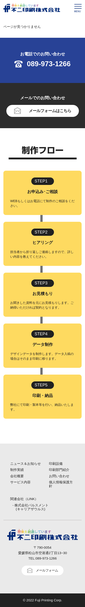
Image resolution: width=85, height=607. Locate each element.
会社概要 (17, 476)
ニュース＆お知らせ (25, 463)
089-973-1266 (48, 64)
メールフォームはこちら (50, 111)
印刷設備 (56, 463)
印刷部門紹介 (59, 470)
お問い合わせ (59, 476)
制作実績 (17, 470)
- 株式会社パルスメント (30, 507)
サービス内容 (20, 482)
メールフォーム (47, 570)
